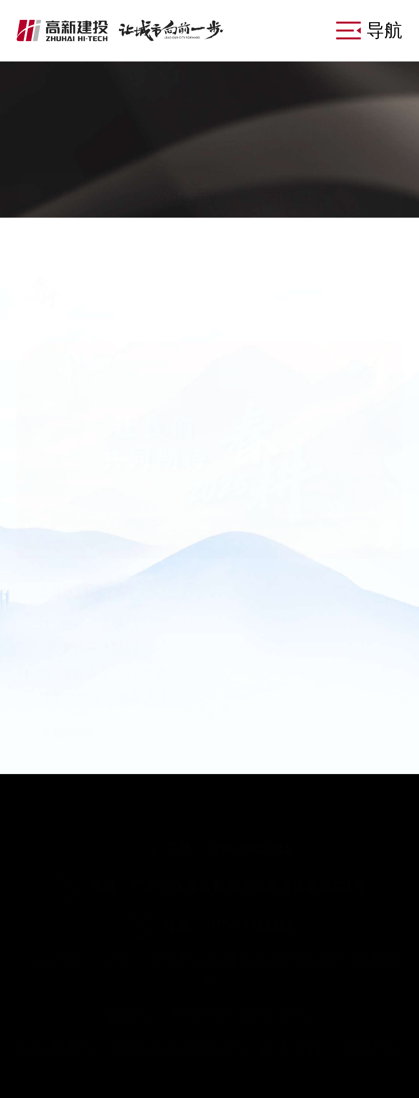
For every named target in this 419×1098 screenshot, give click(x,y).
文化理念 (81, 195)
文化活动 (189, 195)
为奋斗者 (296, 195)
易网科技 (370, 1047)
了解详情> (70, 713)
